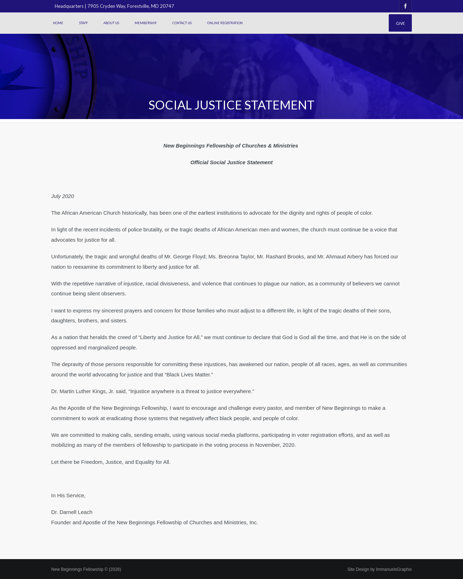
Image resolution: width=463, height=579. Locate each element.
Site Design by (379, 569)
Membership (145, 23)
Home (58, 23)
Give (400, 23)
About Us (111, 23)
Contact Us (182, 23)
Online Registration (225, 23)
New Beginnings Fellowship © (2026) (86, 569)
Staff (83, 23)
